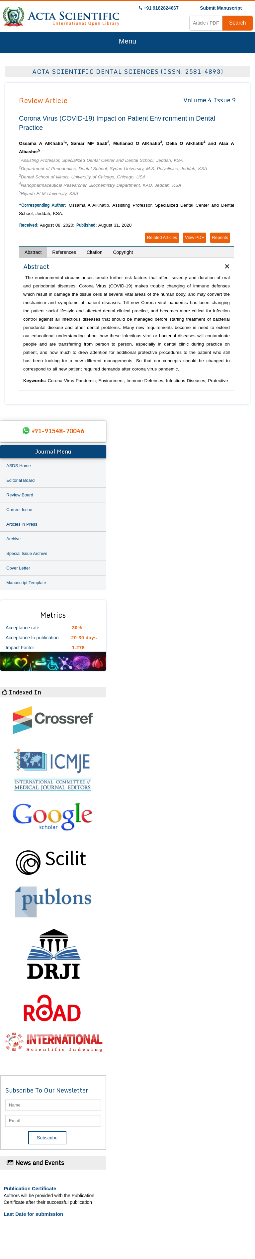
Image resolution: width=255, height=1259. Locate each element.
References (64, 252)
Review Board (19, 494)
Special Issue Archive (26, 553)
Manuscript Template (26, 582)
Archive (13, 538)
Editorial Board (20, 480)
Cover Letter (18, 568)
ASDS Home (18, 465)
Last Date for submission (33, 1214)
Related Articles (162, 237)
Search (237, 23)
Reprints (220, 237)
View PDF (194, 237)
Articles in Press (21, 524)
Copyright (123, 252)
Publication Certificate (30, 1188)
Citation (94, 252)
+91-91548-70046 (58, 431)
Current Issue (19, 509)
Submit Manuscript (221, 8)
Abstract (33, 252)
